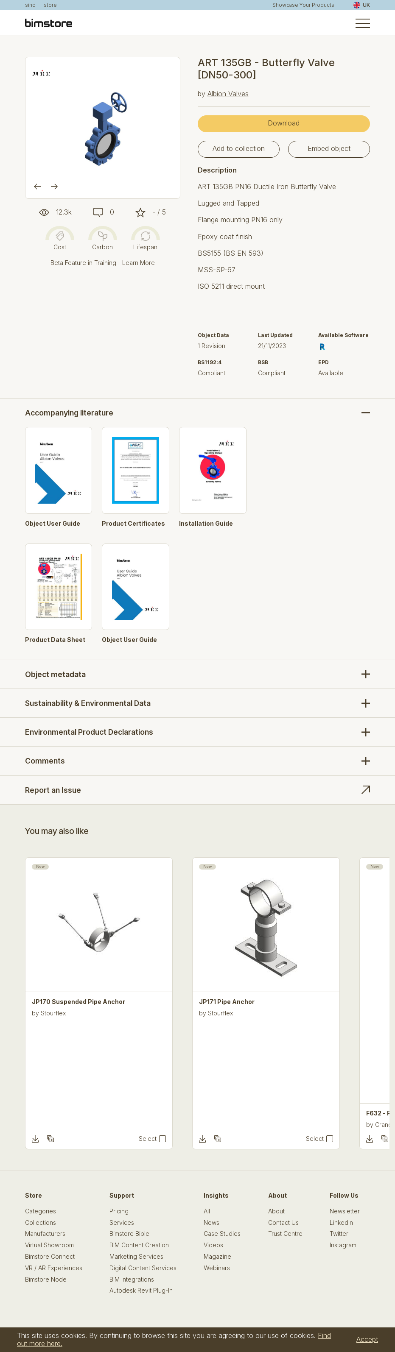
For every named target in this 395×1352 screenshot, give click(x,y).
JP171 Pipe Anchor (227, 1001)
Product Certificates (133, 523)
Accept (367, 1339)
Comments (45, 760)
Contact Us (283, 1222)
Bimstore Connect (50, 1256)
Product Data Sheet (55, 639)
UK (361, 5)
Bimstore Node (46, 1279)
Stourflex (53, 1013)
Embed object (329, 148)
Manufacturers (45, 1233)
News (211, 1222)
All (207, 1211)
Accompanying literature (69, 412)
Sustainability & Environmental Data (88, 703)
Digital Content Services (142, 1268)
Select (148, 1138)
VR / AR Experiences (53, 1268)
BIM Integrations (131, 1279)
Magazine (217, 1256)
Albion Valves (228, 93)
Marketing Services (136, 1256)
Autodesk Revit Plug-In (141, 1290)
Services (121, 1222)
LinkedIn (341, 1222)
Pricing (119, 1211)
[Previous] (37, 186)
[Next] (54, 186)
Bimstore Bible (129, 1233)
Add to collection (239, 148)
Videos (213, 1245)
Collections (40, 1222)
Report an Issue (53, 790)
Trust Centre (285, 1233)
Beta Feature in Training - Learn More (102, 262)
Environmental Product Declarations (89, 732)
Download (284, 123)
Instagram (343, 1245)
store (50, 5)
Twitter (339, 1233)
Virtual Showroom (49, 1245)
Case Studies (222, 1233)
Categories (40, 1211)
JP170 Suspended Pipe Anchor (78, 1001)
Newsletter (345, 1211)
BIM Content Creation (139, 1245)
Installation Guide (206, 523)
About (276, 1211)
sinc (30, 5)
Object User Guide (52, 523)
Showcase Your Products (303, 5)
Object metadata (55, 674)
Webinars (217, 1268)
